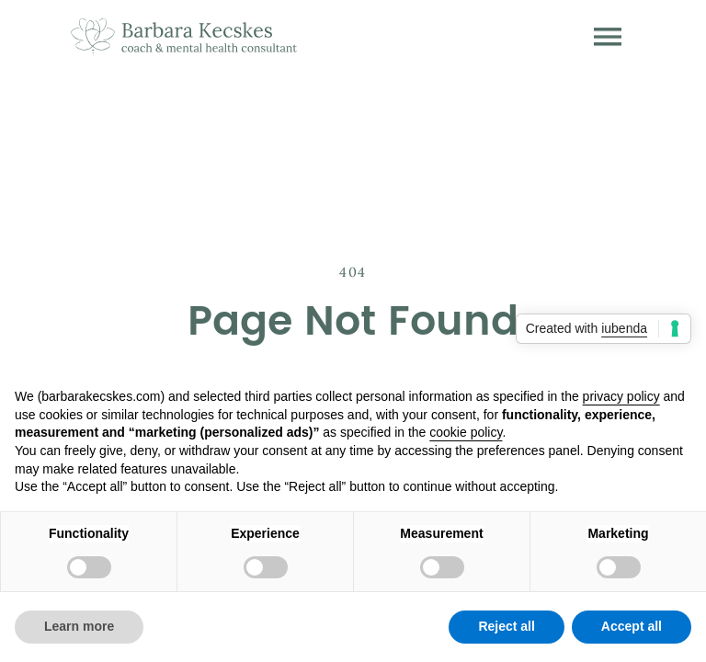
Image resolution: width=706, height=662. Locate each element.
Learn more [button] (79, 626)
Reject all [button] (506, 626)
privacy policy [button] (621, 396)
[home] (184, 37)
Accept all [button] (631, 626)
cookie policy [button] (465, 432)
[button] (607, 36)
